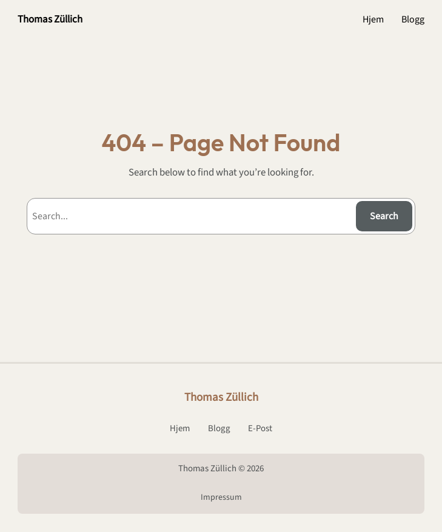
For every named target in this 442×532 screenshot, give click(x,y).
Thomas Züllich (50, 19)
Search (384, 216)
